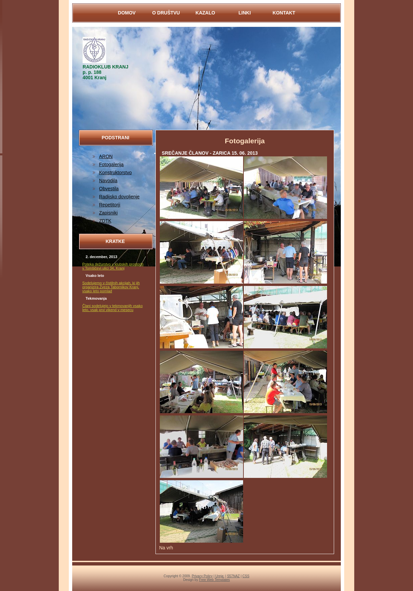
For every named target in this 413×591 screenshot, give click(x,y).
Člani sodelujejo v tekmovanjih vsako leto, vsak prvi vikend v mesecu (112, 308)
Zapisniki (108, 212)
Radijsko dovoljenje (119, 196)
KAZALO (205, 12)
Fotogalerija (111, 164)
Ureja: (219, 576)
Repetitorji (109, 204)
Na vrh (166, 547)
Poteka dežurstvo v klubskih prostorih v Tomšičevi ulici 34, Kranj (112, 266)
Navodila (108, 180)
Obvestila (109, 188)
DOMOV (127, 12)
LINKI (244, 12)
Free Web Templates (214, 580)
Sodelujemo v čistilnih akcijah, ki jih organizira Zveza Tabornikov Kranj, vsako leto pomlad (111, 287)
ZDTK (105, 221)
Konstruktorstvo (115, 172)
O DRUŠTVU (166, 12)
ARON (105, 156)
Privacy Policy (202, 576)
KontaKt (284, 12)
